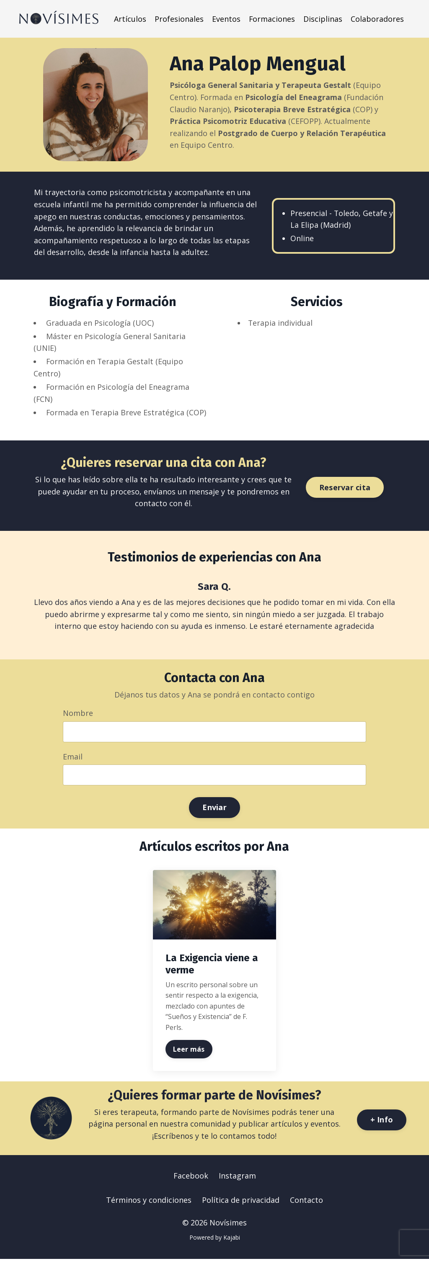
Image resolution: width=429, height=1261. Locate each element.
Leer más (189, 1050)
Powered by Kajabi (214, 1239)
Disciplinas (322, 18)
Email (73, 758)
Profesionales (178, 18)
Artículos (130, 18)
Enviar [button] (214, 809)
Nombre (78, 714)
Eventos (226, 18)
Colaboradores (377, 18)
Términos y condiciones (148, 1202)
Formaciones (271, 18)
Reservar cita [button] (344, 489)
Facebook (190, 1177)
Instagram (237, 1177)
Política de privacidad (240, 1202)
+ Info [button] (381, 1121)
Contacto (306, 1202)
